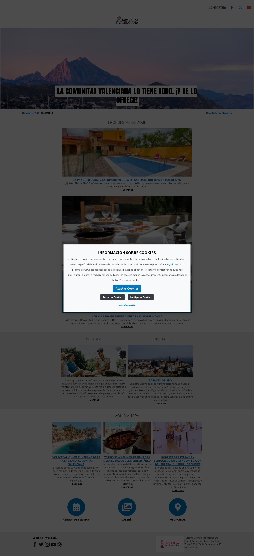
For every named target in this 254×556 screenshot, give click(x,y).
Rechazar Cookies (112, 297)
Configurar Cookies (140, 297)
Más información (127, 305)
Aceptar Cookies (127, 288)
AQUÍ (170, 264)
